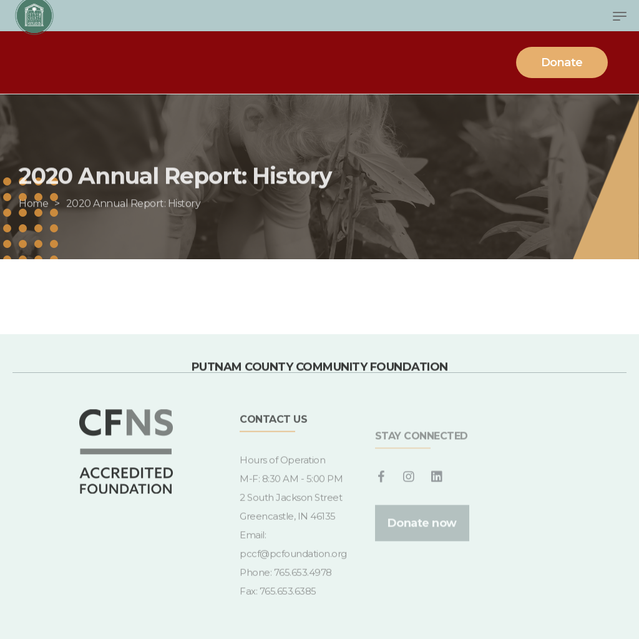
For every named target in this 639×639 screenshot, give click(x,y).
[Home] (33, 219)
